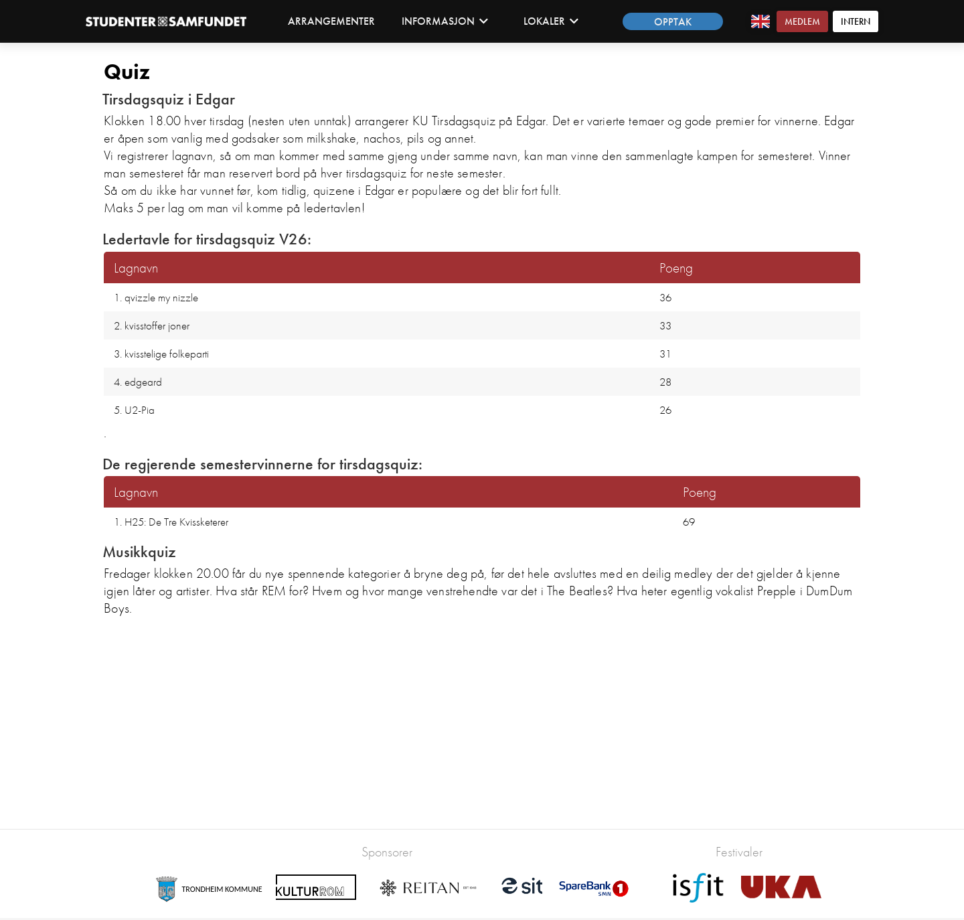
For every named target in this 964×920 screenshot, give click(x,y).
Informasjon (445, 21)
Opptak (673, 22)
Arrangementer (331, 21)
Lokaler (551, 21)
